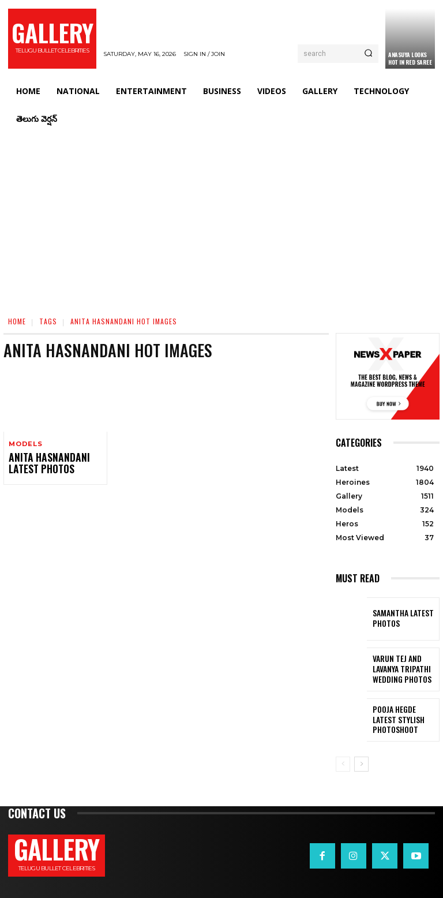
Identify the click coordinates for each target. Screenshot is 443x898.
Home (17, 321)
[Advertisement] (221, 219)
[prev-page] (343, 764)
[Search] (368, 53)
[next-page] (361, 764)
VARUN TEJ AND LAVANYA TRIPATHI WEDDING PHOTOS (405, 669)
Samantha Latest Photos (398, 618)
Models (25, 444)
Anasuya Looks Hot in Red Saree (409, 58)
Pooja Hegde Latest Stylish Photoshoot (403, 719)
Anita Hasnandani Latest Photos (42, 463)
